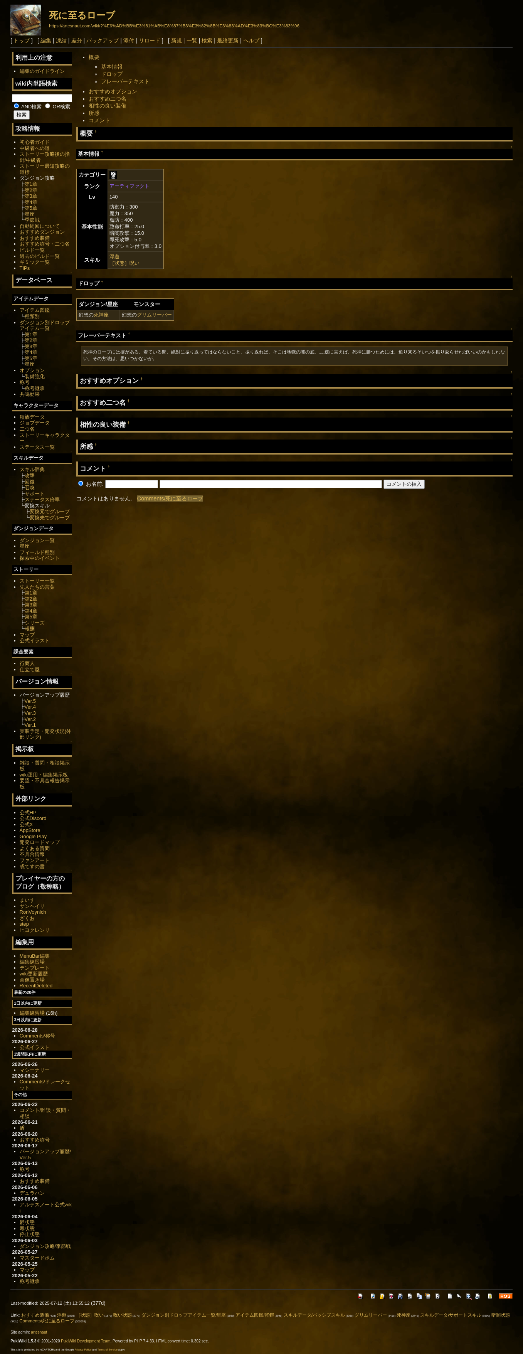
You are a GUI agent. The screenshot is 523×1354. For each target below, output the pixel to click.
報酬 (30, 629)
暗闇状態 (500, 1315)
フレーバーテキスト (125, 81)
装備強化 (35, 376)
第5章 (31, 208)
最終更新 (228, 40)
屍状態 (27, 1222)
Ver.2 (30, 719)
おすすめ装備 (35, 238)
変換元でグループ (50, 511)
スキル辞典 (32, 469)
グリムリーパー (154, 315)
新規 (176, 40)
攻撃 (30, 475)
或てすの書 (32, 866)
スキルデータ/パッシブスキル (314, 1315)
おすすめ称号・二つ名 (45, 244)
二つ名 (27, 429)
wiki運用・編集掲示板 (44, 775)
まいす (27, 900)
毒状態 (27, 1228)
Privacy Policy (83, 1349)
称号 (25, 382)
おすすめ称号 (35, 1140)
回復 (30, 482)
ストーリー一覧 (37, 581)
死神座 (101, 315)
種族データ (32, 417)
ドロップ (112, 74)
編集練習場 (32, 962)
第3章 (31, 196)
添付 (128, 40)
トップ (21, 40)
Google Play (33, 836)
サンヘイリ (32, 906)
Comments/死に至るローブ (170, 498)
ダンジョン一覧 (37, 540)
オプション (32, 370)
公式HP (28, 812)
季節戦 (32, 220)
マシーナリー (35, 1070)
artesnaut (39, 1332)
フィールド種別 (37, 552)
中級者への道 (35, 148)
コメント (99, 120)
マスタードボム (37, 1258)
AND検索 (28, 106)
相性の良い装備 (107, 106)
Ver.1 (30, 725)
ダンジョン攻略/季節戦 (45, 1246)
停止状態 (30, 1234)
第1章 (31, 184)
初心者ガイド (35, 142)
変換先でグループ (50, 517)
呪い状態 (122, 1315)
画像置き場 (32, 980)
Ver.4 (30, 707)
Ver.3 (30, 713)
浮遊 (114, 256)
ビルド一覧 (32, 250)
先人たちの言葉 (37, 587)
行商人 (27, 663)
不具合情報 (32, 854)
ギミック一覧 (35, 262)
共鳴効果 (30, 394)
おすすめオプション (113, 91)
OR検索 (57, 106)
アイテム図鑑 (35, 310)
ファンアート (35, 860)
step (24, 924)
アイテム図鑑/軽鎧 (254, 1315)
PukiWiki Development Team (85, 1341)
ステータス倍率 (42, 499)
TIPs (25, 268)
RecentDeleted (36, 986)
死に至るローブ (82, 15)
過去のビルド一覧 (40, 256)
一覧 (192, 40)
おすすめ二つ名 (107, 99)
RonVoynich (33, 912)
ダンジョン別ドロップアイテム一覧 (45, 326)
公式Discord (33, 818)
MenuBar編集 (35, 956)
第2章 (31, 190)
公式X (26, 824)
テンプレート (35, 968)
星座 (30, 214)
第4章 (31, 202)
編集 (45, 40)
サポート (35, 494)
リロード (149, 40)
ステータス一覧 (37, 447)
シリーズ (35, 623)
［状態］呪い (124, 263)
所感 (94, 113)
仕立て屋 (30, 669)
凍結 (61, 40)
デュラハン (32, 1193)
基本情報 (112, 67)
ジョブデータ (35, 423)
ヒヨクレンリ (35, 930)
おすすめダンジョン (42, 232)
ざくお (27, 918)
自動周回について (40, 226)
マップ (27, 635)
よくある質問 (35, 848)
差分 (76, 40)
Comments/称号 (37, 1036)
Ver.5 (30, 701)
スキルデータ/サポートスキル (450, 1315)
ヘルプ (251, 40)
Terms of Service (108, 1349)
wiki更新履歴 (34, 974)
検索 (207, 40)
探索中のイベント (40, 558)
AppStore (30, 830)
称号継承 (35, 388)
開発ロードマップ (40, 842)
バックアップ (102, 40)
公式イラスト (35, 640)
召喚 (30, 487)
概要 (94, 57)
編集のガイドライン (42, 71)
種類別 (32, 316)
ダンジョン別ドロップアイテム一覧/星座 (183, 1315)
